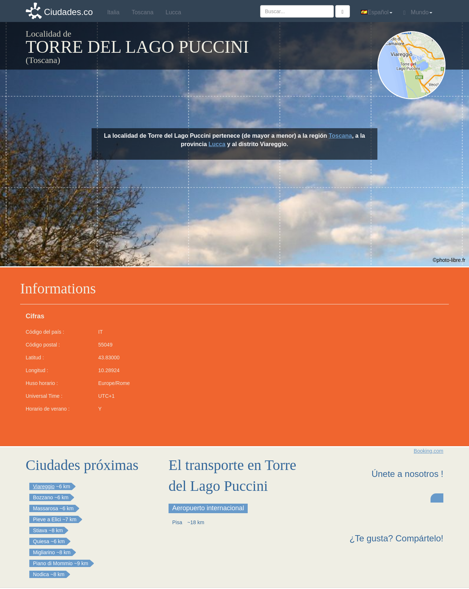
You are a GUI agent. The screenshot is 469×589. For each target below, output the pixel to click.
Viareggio (44, 486)
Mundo (417, 12)
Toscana (340, 136)
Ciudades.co (68, 12)
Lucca (216, 144)
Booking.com (428, 451)
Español (376, 12)
